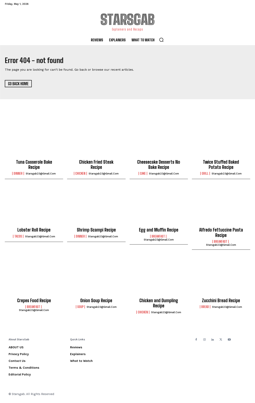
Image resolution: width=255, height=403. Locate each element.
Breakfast (158, 237)
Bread (205, 308)
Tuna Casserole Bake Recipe (34, 166)
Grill (205, 175)
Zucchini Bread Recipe (221, 302)
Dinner (18, 175)
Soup (80, 308)
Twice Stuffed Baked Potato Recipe (221, 166)
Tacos (18, 237)
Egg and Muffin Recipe (158, 231)
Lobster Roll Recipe (34, 231)
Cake (143, 175)
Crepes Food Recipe (34, 302)
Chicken (80, 175)
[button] (161, 40)
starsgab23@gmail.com (41, 175)
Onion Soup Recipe (96, 302)
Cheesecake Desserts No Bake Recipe (158, 166)
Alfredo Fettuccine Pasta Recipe (221, 234)
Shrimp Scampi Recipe (96, 231)
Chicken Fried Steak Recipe (96, 166)
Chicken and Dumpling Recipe (158, 304)
